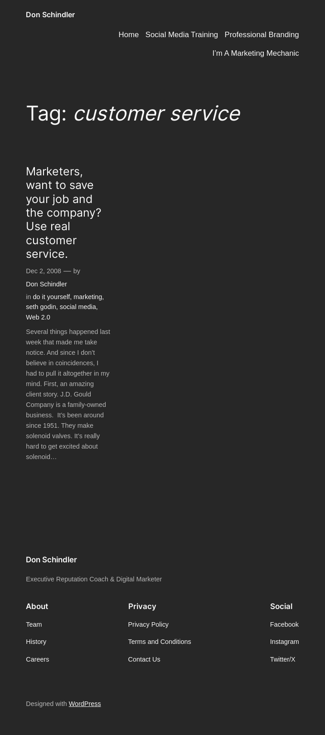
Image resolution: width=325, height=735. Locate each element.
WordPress (85, 703)
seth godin (41, 306)
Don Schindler (50, 14)
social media (78, 306)
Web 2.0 (38, 317)
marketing (87, 296)
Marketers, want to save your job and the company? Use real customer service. (64, 212)
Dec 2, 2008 (43, 271)
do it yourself (51, 296)
